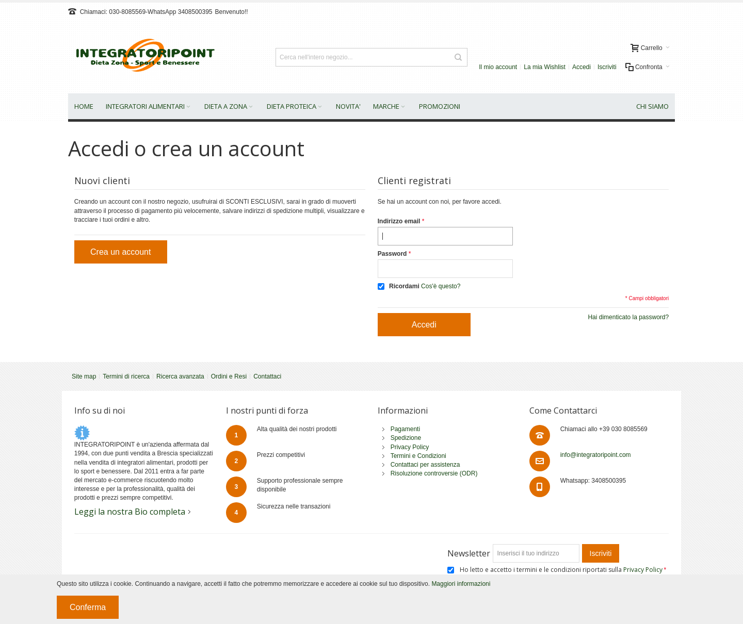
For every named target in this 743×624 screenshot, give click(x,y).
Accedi (581, 67)
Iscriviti (607, 67)
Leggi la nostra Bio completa (129, 511)
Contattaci (267, 376)
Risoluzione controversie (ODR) (434, 473)
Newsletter (468, 553)
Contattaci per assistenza (425, 464)
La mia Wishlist (545, 67)
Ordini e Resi (229, 376)
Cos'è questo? (440, 286)
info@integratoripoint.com (595, 454)
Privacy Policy (410, 447)
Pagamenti (405, 429)
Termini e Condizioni (418, 455)
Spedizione (406, 437)
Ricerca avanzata (180, 376)
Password (392, 253)
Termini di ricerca (126, 376)
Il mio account (498, 67)
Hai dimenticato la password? (628, 317)
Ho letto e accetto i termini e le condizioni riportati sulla (562, 569)
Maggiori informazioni (460, 583)
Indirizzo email (399, 221)
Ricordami (404, 286)
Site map (84, 376)
